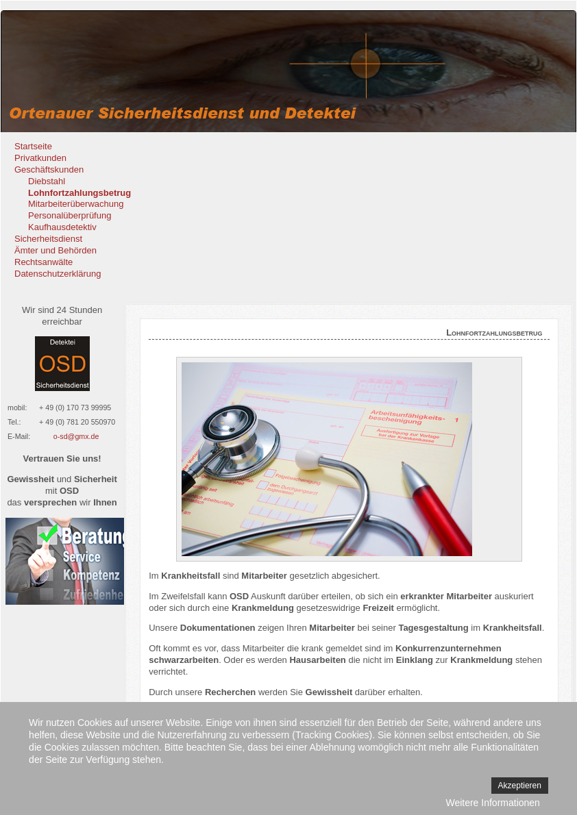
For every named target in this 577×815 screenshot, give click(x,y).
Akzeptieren (519, 785)
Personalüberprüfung (69, 215)
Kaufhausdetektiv (62, 227)
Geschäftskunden (49, 169)
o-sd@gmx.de (76, 436)
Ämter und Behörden (55, 250)
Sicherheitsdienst (48, 239)
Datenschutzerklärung (57, 273)
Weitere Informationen (492, 802)
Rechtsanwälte (43, 262)
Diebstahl (46, 181)
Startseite (33, 146)
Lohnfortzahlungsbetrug (79, 193)
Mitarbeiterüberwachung (75, 204)
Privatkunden (40, 158)
